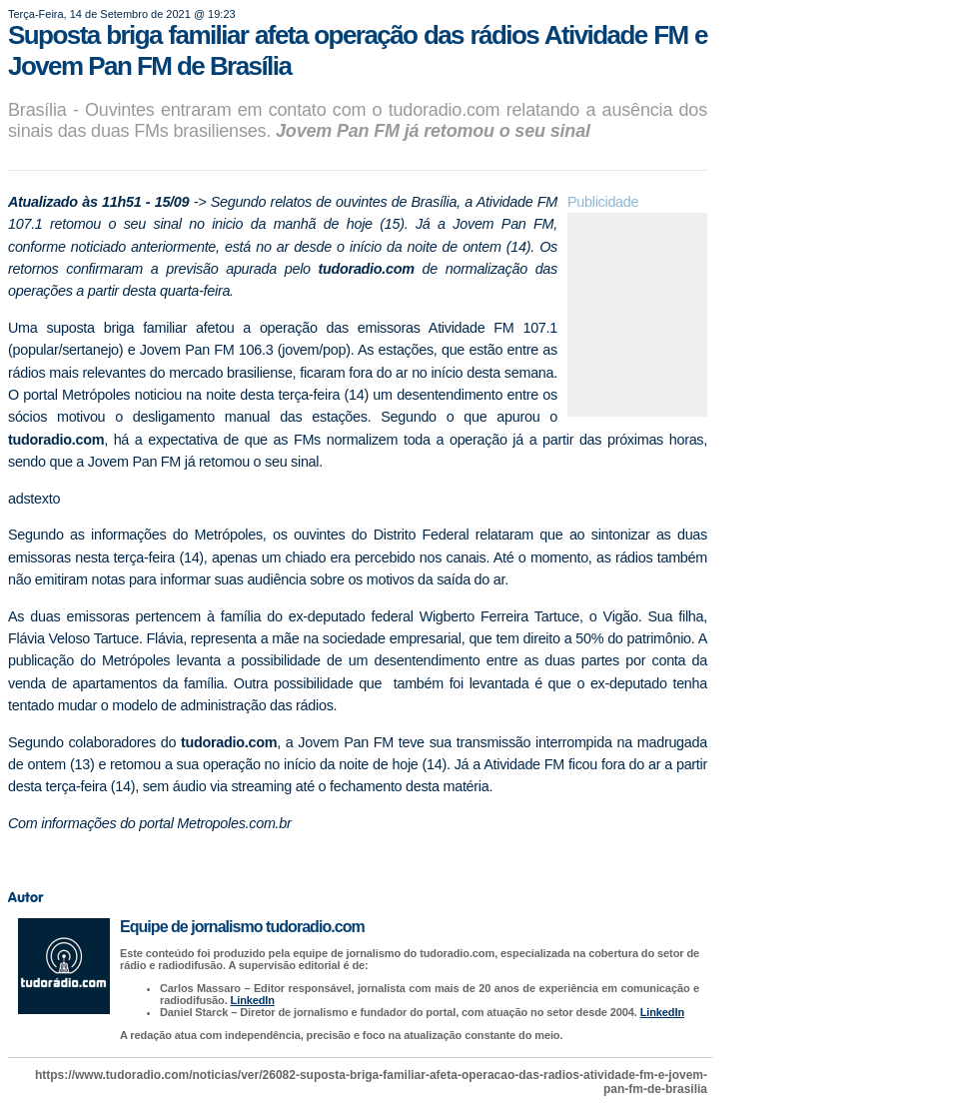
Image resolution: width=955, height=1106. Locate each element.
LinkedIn (253, 1000)
